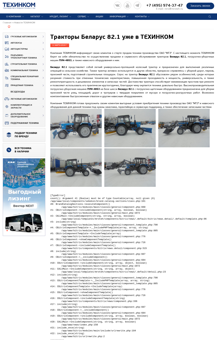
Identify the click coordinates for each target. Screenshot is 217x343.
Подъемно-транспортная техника (20, 56)
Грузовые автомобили (20, 36)
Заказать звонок (200, 5)
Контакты (141, 16)
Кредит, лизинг (59, 16)
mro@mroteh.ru (174, 8)
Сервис (82, 16)
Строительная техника (20, 64)
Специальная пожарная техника (20, 78)
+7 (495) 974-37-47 (164, 5)
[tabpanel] (24, 197)
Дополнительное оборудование (16, 115)
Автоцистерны (15, 49)
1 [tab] (7, 230)
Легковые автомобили (20, 99)
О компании (13, 16)
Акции (99, 16)
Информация (118, 16)
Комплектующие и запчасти (17, 106)
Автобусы (12, 42)
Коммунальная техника (20, 70)
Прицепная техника (18, 85)
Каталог (35, 16)
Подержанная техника (21, 123)
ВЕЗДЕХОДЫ (14, 91)
